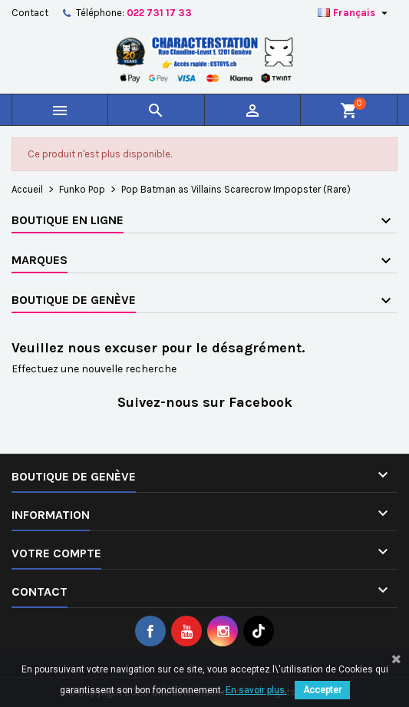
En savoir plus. (256, 690)
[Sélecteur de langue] (354, 13)
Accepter (322, 690)
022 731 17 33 (159, 12)
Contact (30, 12)
